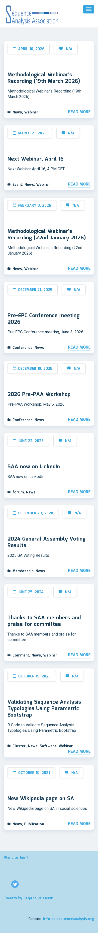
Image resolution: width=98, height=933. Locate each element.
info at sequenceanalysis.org (68, 919)
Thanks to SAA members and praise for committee (44, 621)
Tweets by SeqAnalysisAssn (28, 898)
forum (18, 492)
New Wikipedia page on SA (40, 798)
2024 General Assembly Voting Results (46, 542)
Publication (34, 824)
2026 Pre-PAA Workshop (39, 394)
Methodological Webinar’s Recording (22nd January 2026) (46, 234)
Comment (20, 655)
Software (48, 746)
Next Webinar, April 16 (35, 159)
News (17, 112)
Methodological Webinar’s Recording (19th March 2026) (43, 78)
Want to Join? (16, 857)
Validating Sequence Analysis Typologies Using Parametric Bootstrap (44, 708)
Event (17, 184)
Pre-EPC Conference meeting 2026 (43, 318)
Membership (22, 571)
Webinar (31, 112)
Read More (79, 112)
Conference (22, 348)
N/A (69, 49)
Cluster (19, 746)
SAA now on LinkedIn (33, 467)
